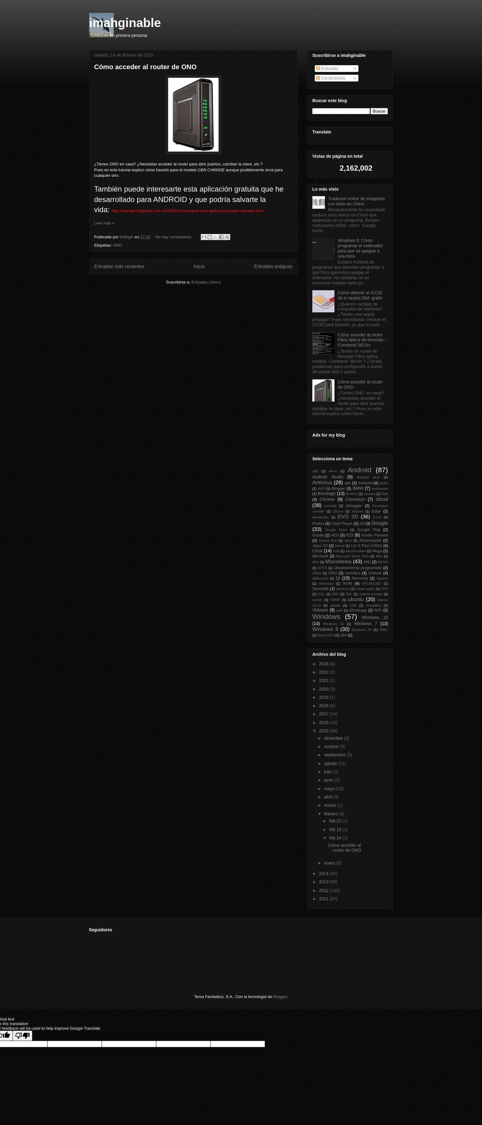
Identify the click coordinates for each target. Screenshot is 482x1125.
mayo (330, 788)
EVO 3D (348, 517)
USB (353, 605)
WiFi (378, 610)
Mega (377, 551)
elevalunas (320, 517)
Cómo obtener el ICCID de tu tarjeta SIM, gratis (360, 295)
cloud (382, 499)
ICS (349, 535)
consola (331, 506)
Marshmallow (356, 551)
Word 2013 (326, 635)
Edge (376, 511)
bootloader (380, 488)
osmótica (352, 573)
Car (385, 494)
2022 (324, 672)
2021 (324, 680)
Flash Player (342, 523)
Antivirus (322, 482)
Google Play (368, 530)
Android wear (368, 477)
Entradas (327, 68)
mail (336, 551)
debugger (354, 506)
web (339, 610)
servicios (343, 589)
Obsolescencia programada (357, 568)
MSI (367, 562)
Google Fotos (336, 530)
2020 (324, 689)
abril (328, 796)
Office (316, 573)
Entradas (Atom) (206, 282)
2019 (324, 697)
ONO (117, 245)
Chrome (327, 499)
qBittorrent (320, 578)
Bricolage (326, 493)
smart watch (365, 589)
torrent (317, 600)
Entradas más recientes (119, 266)
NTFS (322, 568)
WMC (383, 630)
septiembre (335, 754)
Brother (352, 494)
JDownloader (370, 540)
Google (379, 523)
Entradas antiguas (273, 266)
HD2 (335, 535)
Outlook (374, 573)
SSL (349, 594)
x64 (343, 635)
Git (361, 523)
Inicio (199, 266)
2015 (324, 730)
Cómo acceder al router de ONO (145, 67)
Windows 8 (325, 629)
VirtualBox (373, 605)
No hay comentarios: (174, 237)
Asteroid (365, 483)
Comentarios (330, 78)
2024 (324, 663)
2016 (324, 722)
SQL (321, 594)
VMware (320, 610)
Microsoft (320, 556)
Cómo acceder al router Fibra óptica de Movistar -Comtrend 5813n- (362, 340)
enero (330, 863)
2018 (324, 705)
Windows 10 (375, 617)
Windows (326, 616)
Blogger (338, 488)
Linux (317, 550)
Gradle (318, 535)
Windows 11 (333, 624)
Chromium (355, 499)
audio (384, 483)
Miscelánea (338, 561)
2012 (324, 890)
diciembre (334, 738)
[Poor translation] (22, 1036)
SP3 (384, 589)
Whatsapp (358, 610)
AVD (321, 488)
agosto (331, 763)
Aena (333, 471)
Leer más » (104, 223)
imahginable (125, 23)
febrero (331, 813)
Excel (377, 517)
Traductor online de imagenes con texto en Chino (356, 201)
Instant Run (328, 540)
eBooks (357, 511)
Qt (338, 578)
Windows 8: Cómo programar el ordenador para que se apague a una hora (360, 248)
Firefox (318, 523)
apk (348, 483)
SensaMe (320, 589)
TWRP (335, 600)
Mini (379, 556)
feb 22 (335, 820)
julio (328, 771)
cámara (369, 494)
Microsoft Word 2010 (352, 556)
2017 (324, 713)
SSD (335, 594)
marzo (330, 805)
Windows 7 (365, 623)
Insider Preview (374, 535)
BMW (358, 488)
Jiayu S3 (319, 546)
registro (382, 578)
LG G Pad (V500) (366, 546)
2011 (324, 898)
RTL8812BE (371, 583)
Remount (326, 583)
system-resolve (370, 594)
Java (348, 540)
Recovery (360, 578)
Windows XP (362, 630)
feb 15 (335, 829)
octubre (332, 746)
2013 (324, 881)
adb (315, 471)
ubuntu (356, 599)
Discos (338, 511)
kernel (339, 546)
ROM (347, 583)
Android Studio (327, 476)
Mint (315, 562)
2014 (324, 873)
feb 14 (335, 837)
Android (359, 470)
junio (329, 780)
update (335, 605)
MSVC (383, 562)
